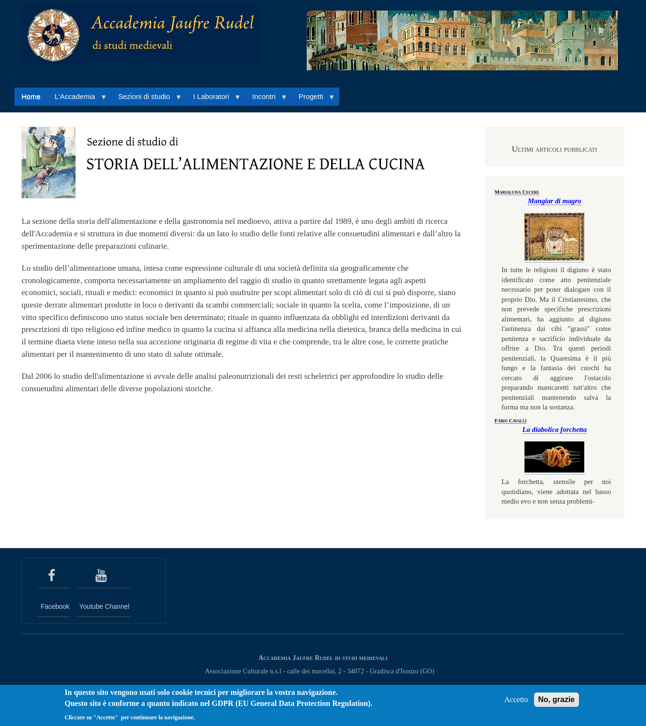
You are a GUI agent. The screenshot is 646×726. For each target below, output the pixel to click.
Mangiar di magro (554, 201)
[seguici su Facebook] (54, 576)
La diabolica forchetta (554, 429)
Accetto (516, 703)
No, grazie (556, 703)
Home (31, 96)
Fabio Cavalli (511, 420)
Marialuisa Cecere (517, 192)
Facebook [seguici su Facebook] (55, 606)
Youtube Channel (104, 606)
